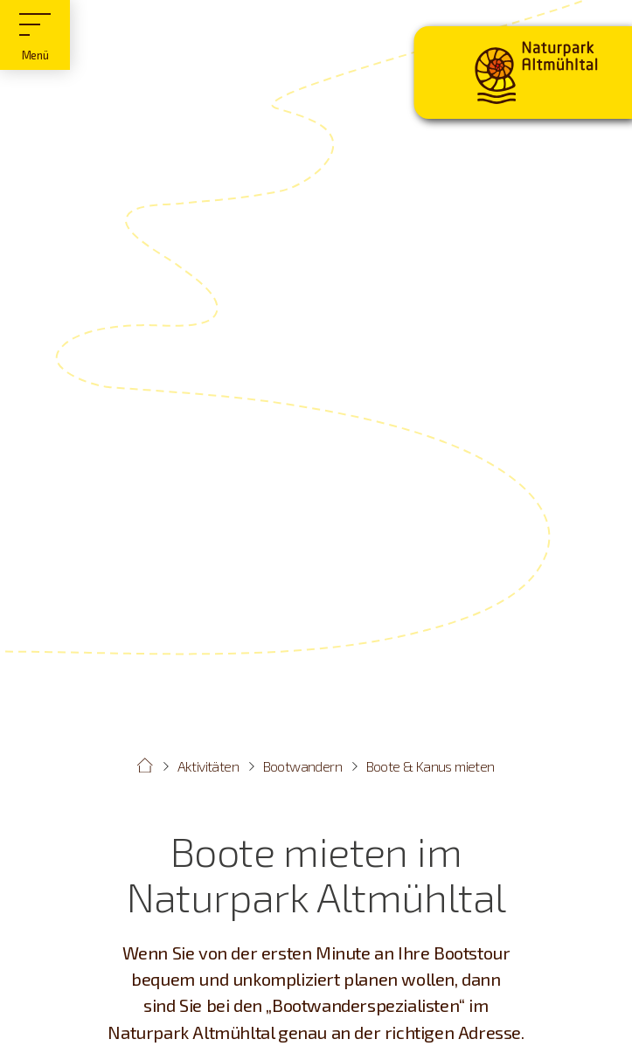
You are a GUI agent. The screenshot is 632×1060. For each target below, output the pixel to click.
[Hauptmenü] (35, 35)
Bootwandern (302, 766)
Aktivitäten (208, 766)
